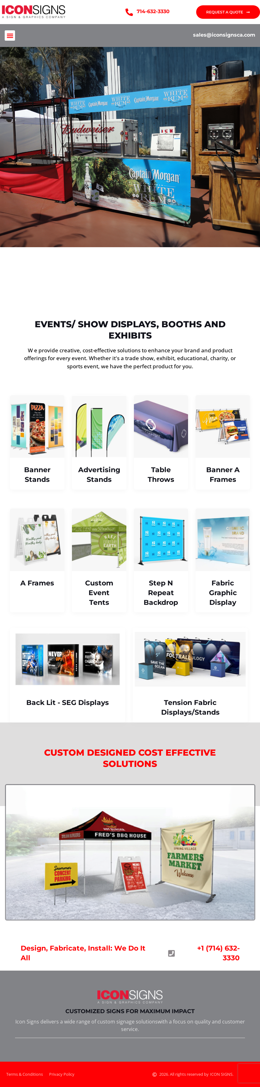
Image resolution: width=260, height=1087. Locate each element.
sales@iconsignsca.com (224, 35)
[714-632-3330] (129, 12)
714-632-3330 (153, 11)
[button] (10, 35)
